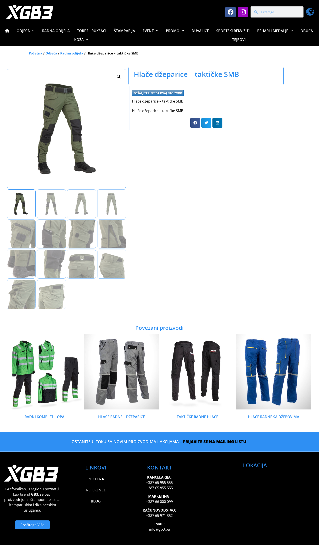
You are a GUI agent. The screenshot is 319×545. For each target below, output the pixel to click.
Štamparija (124, 30)
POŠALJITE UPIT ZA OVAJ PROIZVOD (157, 93)
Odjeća (26, 30)
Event (150, 30)
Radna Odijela (56, 30)
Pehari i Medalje (275, 30)
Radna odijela (71, 53)
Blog (96, 501)
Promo (175, 30)
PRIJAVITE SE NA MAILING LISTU (214, 441)
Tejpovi (239, 39)
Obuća (306, 30)
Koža (81, 39)
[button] (119, 77)
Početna (35, 53)
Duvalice (200, 30)
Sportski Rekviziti (233, 30)
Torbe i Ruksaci (91, 30)
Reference (96, 490)
